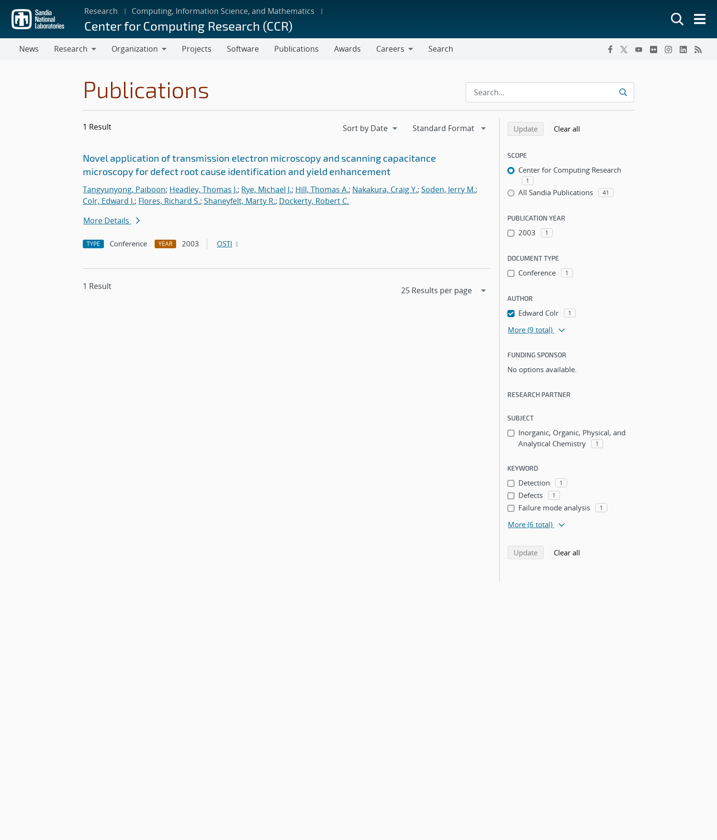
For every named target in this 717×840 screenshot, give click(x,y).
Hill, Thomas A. (321, 189)
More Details (111, 220)
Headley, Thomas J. (203, 189)
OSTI (228, 243)
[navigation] (371, 128)
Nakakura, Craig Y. (384, 189)
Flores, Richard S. (169, 201)
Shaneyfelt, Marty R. (239, 201)
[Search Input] (550, 92)
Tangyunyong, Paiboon (124, 189)
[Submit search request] (623, 92)
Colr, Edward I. (108, 201)
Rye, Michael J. (266, 189)
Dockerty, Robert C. (314, 201)
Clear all (570, 128)
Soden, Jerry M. (448, 189)
